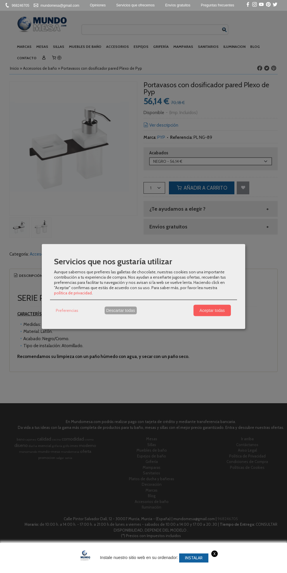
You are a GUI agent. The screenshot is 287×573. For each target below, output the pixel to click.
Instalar (194, 557)
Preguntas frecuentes (217, 5)
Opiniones (98, 5)
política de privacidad (73, 292)
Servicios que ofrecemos (135, 5)
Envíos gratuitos (177, 5)
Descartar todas (120, 310)
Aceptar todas (212, 310)
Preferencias (67, 310)
